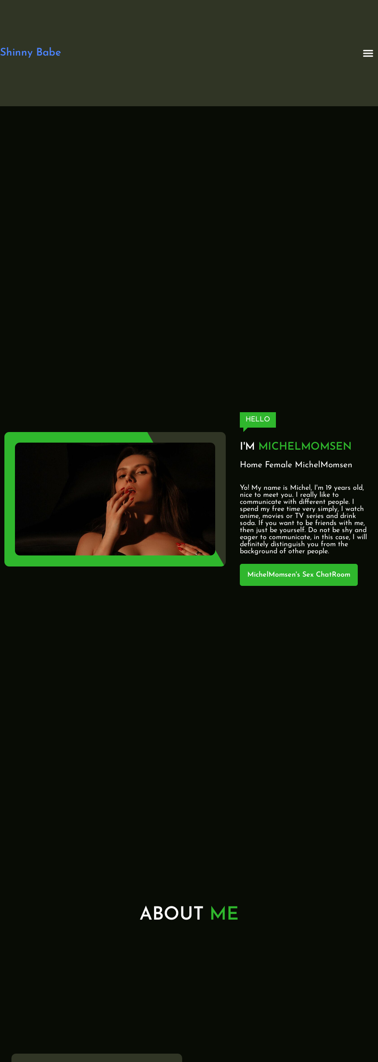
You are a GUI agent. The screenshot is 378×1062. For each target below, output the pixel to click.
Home (251, 465)
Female (278, 465)
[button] (368, 53)
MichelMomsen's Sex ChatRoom (298, 574)
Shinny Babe (30, 53)
